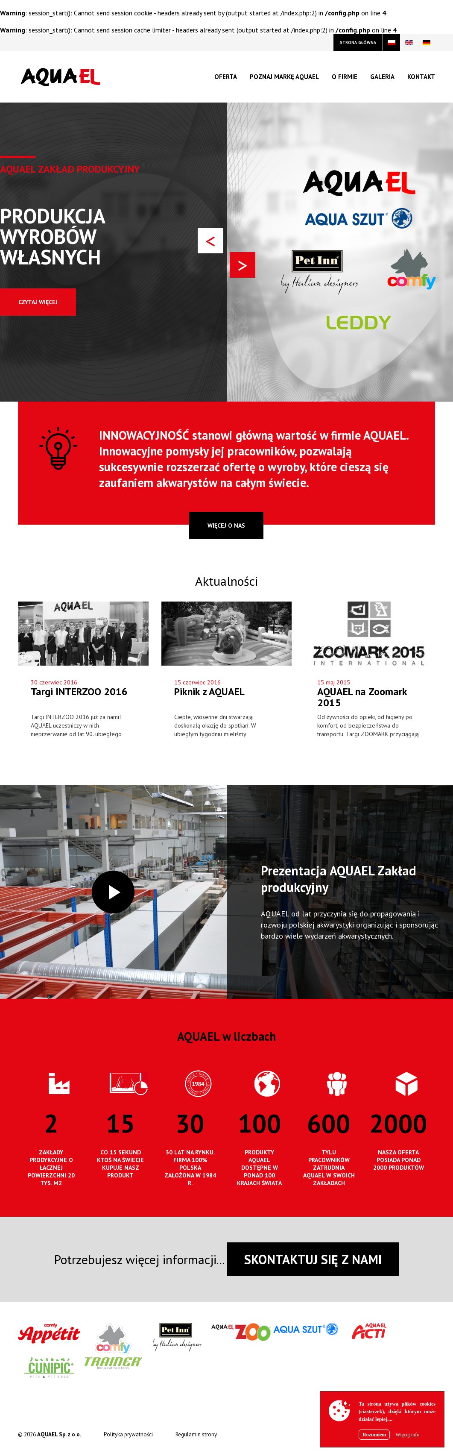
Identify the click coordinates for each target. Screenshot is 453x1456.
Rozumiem (374, 1435)
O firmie (344, 77)
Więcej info (407, 1435)
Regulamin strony (196, 1434)
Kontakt (421, 77)
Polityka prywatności (128, 1434)
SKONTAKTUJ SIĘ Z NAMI (313, 1259)
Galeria (382, 77)
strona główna (358, 42)
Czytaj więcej (38, 302)
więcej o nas (226, 525)
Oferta (225, 77)
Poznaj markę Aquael (284, 77)
